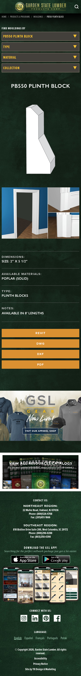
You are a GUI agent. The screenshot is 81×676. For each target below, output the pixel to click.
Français (40, 638)
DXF (40, 354)
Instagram (24, 618)
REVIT (40, 333)
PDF (40, 364)
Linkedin (35, 618)
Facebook (57, 618)
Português (52, 638)
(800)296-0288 (44, 533)
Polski (64, 638)
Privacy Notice (40, 664)
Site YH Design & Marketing (40, 669)
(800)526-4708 (44, 514)
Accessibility (40, 658)
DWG (40, 343)
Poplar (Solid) (15, 278)
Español (29, 638)
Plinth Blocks (15, 296)
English (18, 638)
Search (76, 6)
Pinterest (46, 618)
